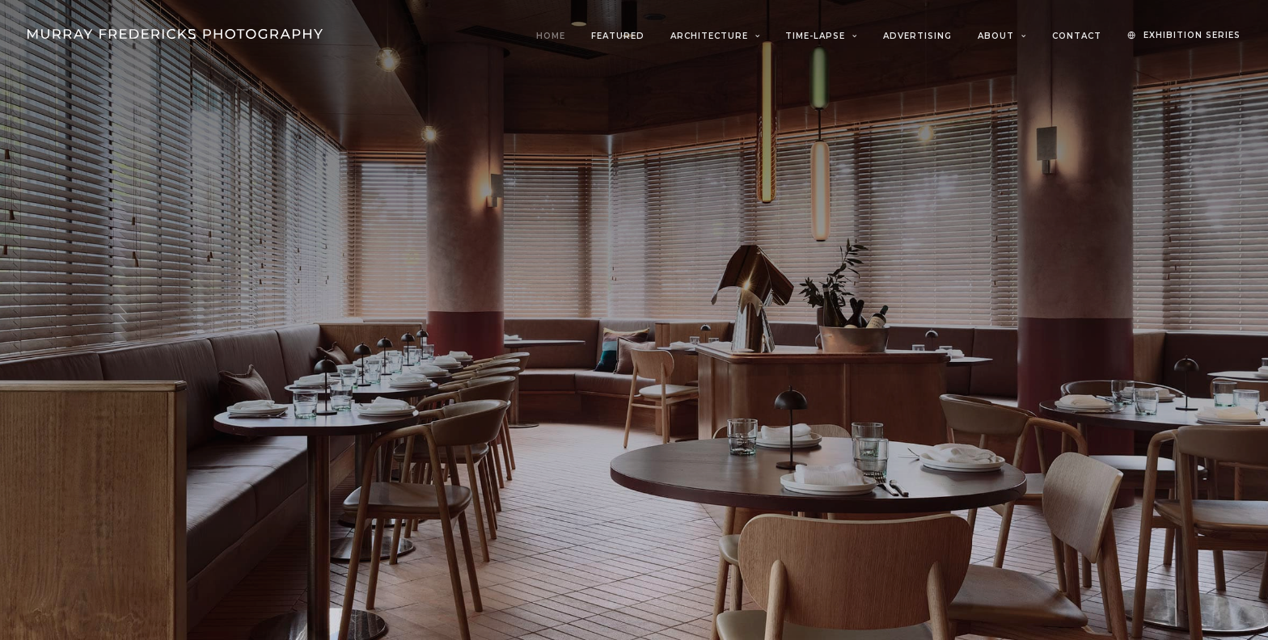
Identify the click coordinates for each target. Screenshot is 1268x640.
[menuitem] (556, 36)
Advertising (917, 36)
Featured (618, 36)
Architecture (715, 36)
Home (550, 36)
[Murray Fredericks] (175, 34)
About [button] (1002, 36)
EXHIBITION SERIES (1192, 35)
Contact (1076, 36)
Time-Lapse (821, 36)
